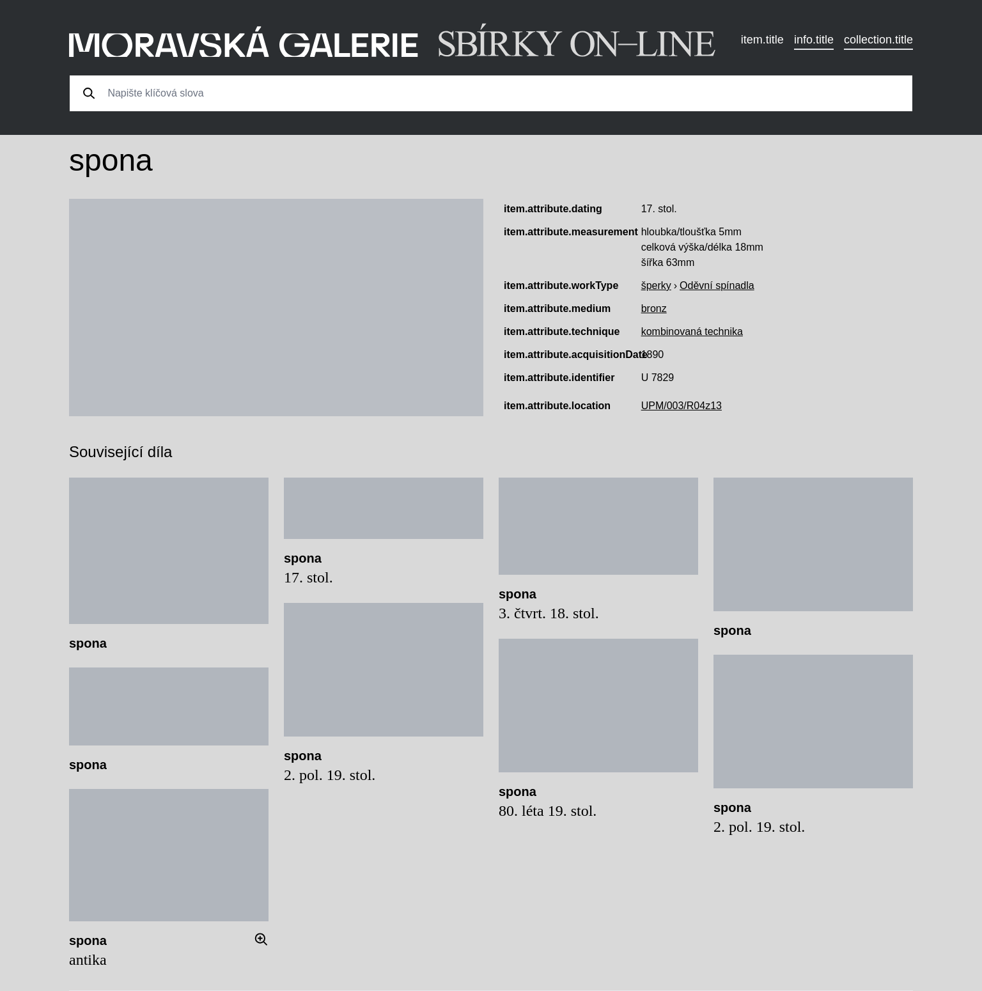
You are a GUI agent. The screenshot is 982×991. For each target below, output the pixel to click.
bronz (654, 308)
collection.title (878, 39)
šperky (656, 285)
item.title (762, 39)
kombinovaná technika (692, 331)
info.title (814, 39)
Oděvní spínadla (717, 285)
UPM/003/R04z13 (681, 405)
